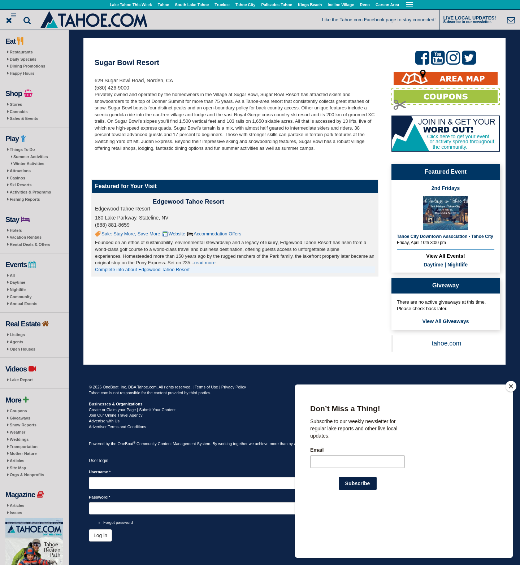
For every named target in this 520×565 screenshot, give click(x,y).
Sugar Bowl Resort (127, 62)
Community (21, 297)
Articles (17, 460)
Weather (17, 432)
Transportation (24, 446)
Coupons (18, 411)
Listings (17, 335)
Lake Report (21, 380)
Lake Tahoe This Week (131, 5)
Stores (16, 104)
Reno (365, 5)
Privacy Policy (233, 387)
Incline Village (341, 5)
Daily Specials (23, 59)
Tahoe (163, 5)
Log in (100, 535)
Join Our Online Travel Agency (116, 415)
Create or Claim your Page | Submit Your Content (132, 410)
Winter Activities (28, 163)
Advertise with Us (104, 421)
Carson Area (387, 5)
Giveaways (20, 418)
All (12, 275)
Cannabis (19, 111)
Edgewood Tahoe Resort (188, 201)
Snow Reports (23, 425)
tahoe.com (447, 343)
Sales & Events (24, 118)
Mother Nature (23, 453)
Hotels (16, 230)
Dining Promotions (27, 66)
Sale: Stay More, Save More (130, 233)
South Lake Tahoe (192, 5)
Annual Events (23, 303)
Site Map (18, 468)
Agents (16, 342)
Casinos (17, 178)
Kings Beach (310, 5)
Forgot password (118, 522)
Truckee (222, 5)
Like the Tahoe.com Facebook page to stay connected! (379, 19)
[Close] (511, 432)
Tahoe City (245, 5)
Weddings (19, 439)
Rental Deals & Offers (30, 244)
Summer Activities (30, 157)
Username (100, 472)
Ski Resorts (21, 185)
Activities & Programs (30, 192)
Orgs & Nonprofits (27, 475)
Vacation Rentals (26, 237)
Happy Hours (22, 73)
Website (177, 233)
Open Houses (22, 349)
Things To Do (22, 149)
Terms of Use (206, 387)
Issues (16, 512)
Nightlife (18, 289)
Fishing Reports (25, 199)
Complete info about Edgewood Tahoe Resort (142, 269)
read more (205, 262)
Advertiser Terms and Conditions (117, 427)
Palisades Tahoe (276, 5)
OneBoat (127, 444)
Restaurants (21, 52)
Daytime (17, 282)
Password (99, 497)
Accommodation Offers (217, 233)
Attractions (20, 171)
